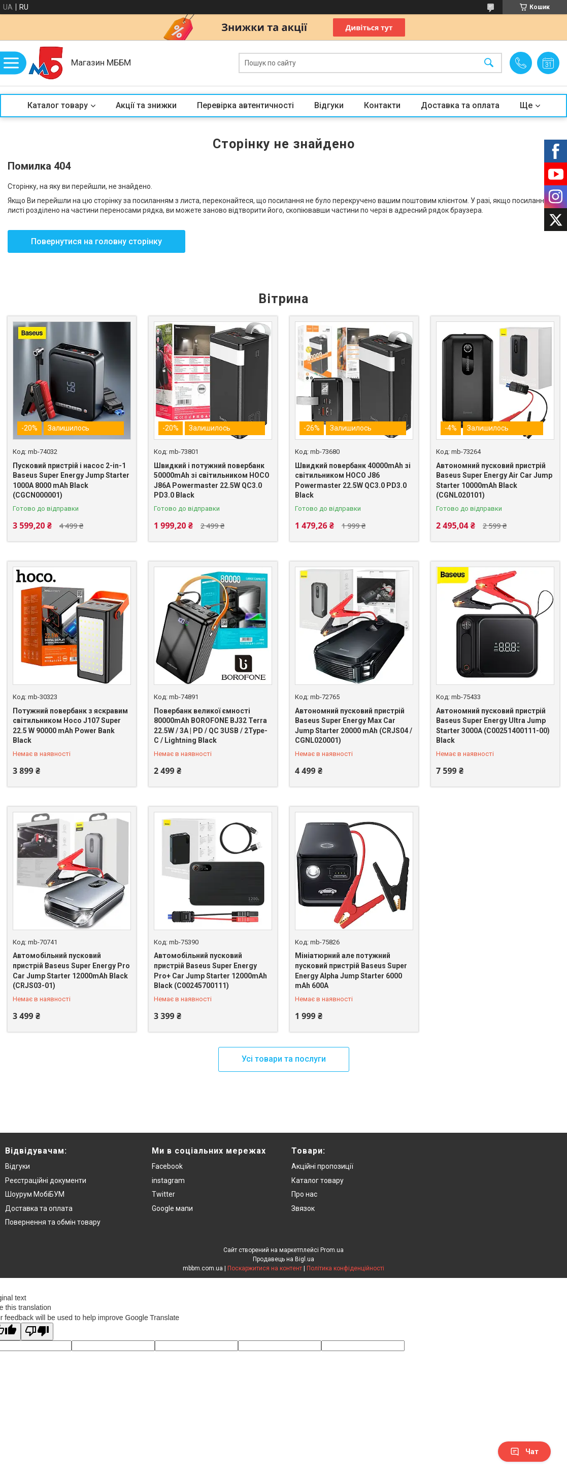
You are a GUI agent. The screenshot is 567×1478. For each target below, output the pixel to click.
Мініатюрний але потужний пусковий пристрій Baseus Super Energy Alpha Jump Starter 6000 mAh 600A (351, 970)
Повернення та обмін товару (53, 1222)
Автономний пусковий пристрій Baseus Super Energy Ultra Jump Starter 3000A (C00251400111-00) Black (493, 726)
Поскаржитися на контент (264, 1268)
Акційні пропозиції (322, 1166)
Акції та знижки (146, 105)
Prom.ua (332, 1250)
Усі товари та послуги (284, 1059)
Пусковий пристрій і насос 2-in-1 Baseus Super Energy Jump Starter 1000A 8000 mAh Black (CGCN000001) (71, 481)
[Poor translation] (37, 1331)
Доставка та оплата (460, 105)
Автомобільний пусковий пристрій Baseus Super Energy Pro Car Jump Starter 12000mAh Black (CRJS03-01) (71, 970)
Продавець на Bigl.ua (283, 1259)
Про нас (304, 1194)
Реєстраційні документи (45, 1180)
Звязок (303, 1208)
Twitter (163, 1194)
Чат (524, 1451)
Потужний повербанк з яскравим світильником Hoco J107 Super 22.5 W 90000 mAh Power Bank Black (70, 726)
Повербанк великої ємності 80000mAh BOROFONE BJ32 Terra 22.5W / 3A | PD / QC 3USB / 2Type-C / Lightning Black (211, 726)
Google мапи (172, 1208)
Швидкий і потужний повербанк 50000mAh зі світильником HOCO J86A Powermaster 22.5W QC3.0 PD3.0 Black (212, 481)
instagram (168, 1180)
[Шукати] (489, 63)
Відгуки (329, 105)
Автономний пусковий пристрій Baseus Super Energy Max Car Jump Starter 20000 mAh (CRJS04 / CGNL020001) (353, 726)
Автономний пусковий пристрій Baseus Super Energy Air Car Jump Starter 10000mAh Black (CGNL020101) (494, 481)
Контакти (382, 105)
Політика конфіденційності (345, 1268)
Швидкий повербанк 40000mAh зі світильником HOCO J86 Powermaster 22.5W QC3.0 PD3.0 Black (353, 481)
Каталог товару (57, 105)
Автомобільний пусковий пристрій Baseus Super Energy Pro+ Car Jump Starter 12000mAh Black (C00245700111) (210, 970)
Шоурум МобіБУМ (34, 1194)
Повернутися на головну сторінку (96, 241)
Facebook (167, 1166)
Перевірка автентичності (245, 105)
